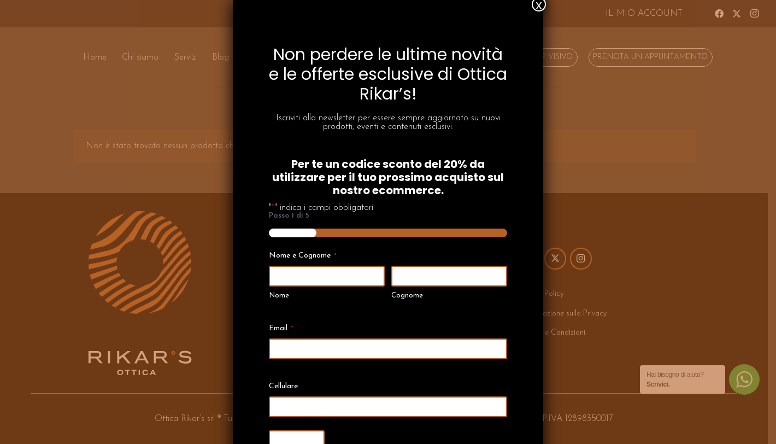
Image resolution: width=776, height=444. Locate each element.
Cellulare (283, 367)
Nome (279, 276)
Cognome (407, 276)
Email (281, 309)
